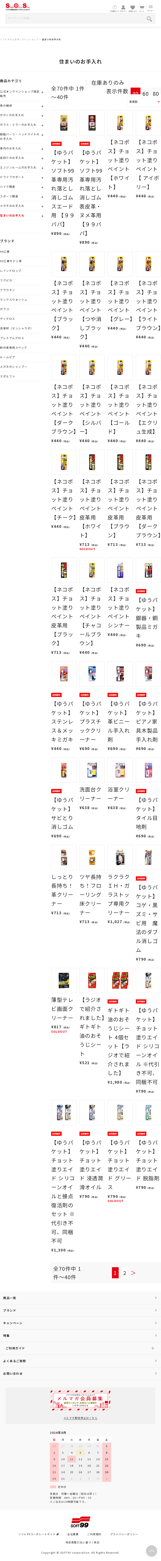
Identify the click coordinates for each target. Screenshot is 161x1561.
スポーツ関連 (9, 196)
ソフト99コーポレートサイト (38, 1534)
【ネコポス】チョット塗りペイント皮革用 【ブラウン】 (119, 508)
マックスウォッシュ (13, 300)
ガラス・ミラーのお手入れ (18, 125)
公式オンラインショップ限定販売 (20, 93)
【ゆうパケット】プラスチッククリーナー (90, 721)
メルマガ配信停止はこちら (80, 1418)
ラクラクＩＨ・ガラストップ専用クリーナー (119, 894)
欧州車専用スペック (13, 348)
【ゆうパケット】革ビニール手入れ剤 (119, 721)
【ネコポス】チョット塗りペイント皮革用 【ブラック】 (62, 616)
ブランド (9, 1310)
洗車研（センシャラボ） (17, 328)
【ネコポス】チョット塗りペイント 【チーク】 (65, 499)
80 (156, 93)
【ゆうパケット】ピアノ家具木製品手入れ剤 (147, 721)
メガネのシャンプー (13, 367)
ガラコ (4, 309)
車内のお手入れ (10, 148)
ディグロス (7, 319)
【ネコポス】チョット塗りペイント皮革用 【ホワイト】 (90, 508)
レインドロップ (10, 271)
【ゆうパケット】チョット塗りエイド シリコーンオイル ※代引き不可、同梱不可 (148, 1046)
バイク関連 (7, 187)
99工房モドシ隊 (11, 261)
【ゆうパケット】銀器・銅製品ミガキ (147, 617)
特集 (6, 1335)
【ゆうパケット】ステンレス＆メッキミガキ (62, 721)
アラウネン (7, 290)
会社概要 (73, 1534)
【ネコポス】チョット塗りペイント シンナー (119, 607)
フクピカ (6, 280)
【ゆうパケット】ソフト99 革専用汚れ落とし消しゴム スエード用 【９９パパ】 (63, 188)
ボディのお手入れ (12, 115)
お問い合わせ (13, 1373)
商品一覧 (9, 1298)
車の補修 (6, 106)
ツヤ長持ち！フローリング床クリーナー (90, 894)
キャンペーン (12, 1323)
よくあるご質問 (14, 1361)
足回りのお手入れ (12, 158)
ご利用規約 (94, 1534)
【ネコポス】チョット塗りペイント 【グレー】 (121, 301)
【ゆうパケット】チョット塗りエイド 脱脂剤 (148, 1160)
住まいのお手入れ (51, 39)
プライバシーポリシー (124, 1534)
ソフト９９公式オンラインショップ (19, 39)
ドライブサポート (12, 177)
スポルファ (7, 376)
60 (146, 93)
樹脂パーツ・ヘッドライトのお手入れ (20, 136)
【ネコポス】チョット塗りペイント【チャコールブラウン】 (90, 616)
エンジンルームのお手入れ (18, 167)
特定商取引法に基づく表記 (83, 1542)
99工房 (5, 252)
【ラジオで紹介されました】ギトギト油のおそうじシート (92, 1026)
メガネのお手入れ (12, 206)
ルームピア (7, 357)
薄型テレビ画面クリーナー (62, 1008)
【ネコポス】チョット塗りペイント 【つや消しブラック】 (90, 309)
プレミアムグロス (12, 338)
